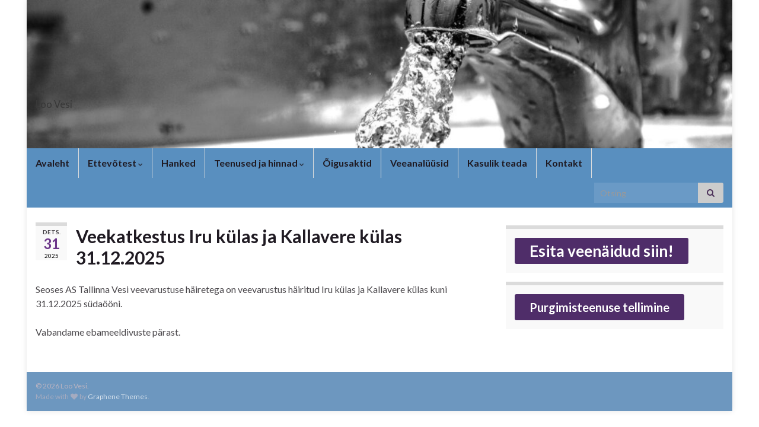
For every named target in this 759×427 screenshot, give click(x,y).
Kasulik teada (497, 162)
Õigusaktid (347, 162)
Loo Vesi (67, 100)
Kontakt (564, 162)
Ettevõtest (115, 162)
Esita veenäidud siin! (602, 250)
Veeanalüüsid (419, 162)
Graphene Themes (118, 396)
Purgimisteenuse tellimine (599, 307)
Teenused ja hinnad (259, 162)
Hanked (178, 162)
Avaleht (52, 162)
